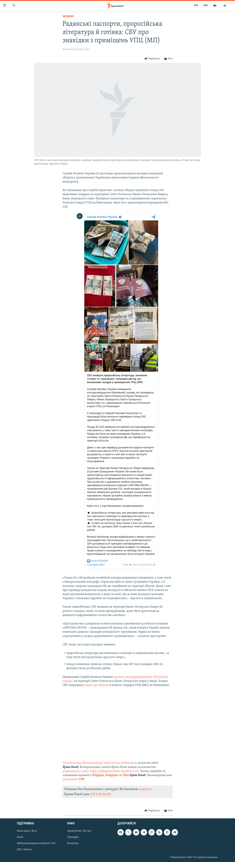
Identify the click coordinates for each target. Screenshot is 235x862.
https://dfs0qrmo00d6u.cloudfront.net (114, 771)
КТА (205, 5)
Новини (68, 16)
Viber (126, 775)
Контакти (72, 843)
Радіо (20, 837)
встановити (73, 779)
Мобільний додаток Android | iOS (36, 843)
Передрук (73, 837)
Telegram (98, 775)
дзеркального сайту (76, 771)
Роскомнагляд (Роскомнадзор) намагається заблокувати (100, 762)
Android (104, 794)
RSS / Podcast (24, 849)
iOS (92, 794)
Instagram (111, 775)
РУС (196, 5)
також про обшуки (97, 685)
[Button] (152, 59)
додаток (145, 789)
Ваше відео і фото (27, 831)
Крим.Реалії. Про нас (79, 831)
